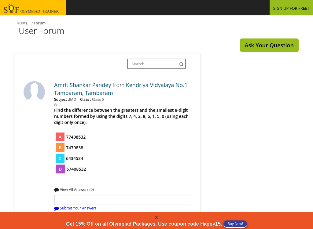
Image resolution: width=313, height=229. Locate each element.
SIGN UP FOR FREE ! (291, 8)
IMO (73, 99)
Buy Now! (235, 224)
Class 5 (97, 99)
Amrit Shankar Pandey (83, 85)
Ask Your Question (269, 45)
